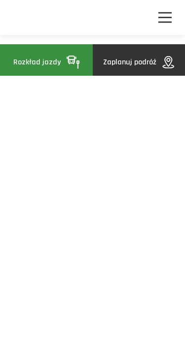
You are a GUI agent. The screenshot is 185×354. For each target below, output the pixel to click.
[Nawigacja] (165, 17)
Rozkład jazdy (46, 62)
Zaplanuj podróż (138, 62)
